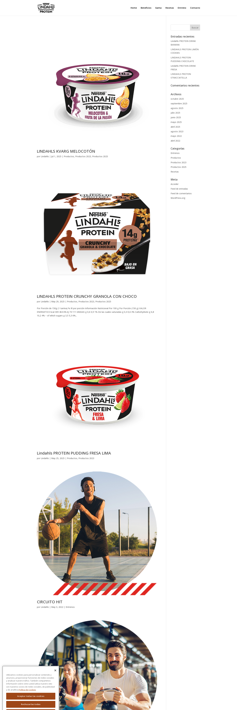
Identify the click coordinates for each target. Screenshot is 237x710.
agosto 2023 (177, 131)
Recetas (170, 8)
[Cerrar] (55, 677)
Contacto (195, 8)
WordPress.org (178, 198)
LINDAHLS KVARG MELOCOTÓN (66, 151)
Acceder (175, 184)
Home (134, 8)
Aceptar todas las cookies (30, 703)
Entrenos (70, 607)
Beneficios (146, 8)
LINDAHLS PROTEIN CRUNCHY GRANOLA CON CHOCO (87, 296)
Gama (158, 8)
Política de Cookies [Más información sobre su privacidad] (27, 696)
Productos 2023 (83, 156)
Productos (69, 156)
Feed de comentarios (181, 193)
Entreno (182, 8)
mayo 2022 (176, 136)
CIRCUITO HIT (49, 601)
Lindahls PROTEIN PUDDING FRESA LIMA (74, 453)
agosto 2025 (177, 108)
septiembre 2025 (179, 103)
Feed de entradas (179, 188)
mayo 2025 (176, 122)
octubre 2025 (177, 98)
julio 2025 (175, 112)
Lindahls (45, 156)
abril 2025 (175, 126)
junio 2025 (176, 117)
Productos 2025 (100, 156)
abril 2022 (175, 140)
